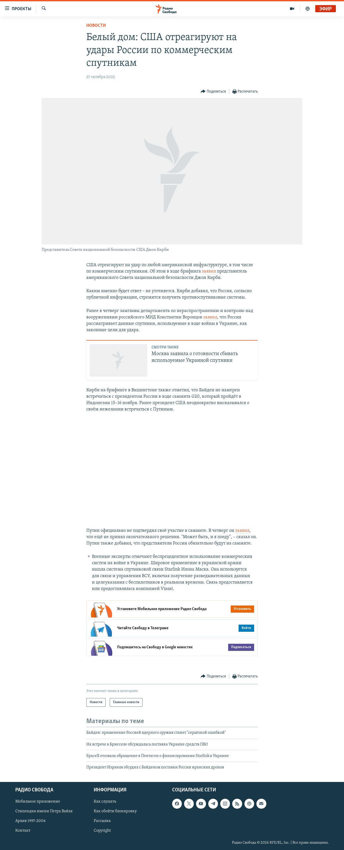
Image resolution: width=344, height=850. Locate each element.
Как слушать (105, 802)
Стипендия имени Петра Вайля (44, 811)
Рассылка (102, 821)
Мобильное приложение (37, 802)
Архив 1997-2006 (30, 821)
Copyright (102, 831)
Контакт (22, 831)
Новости (96, 25)
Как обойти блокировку (115, 811)
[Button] (213, 91)
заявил (209, 271)
